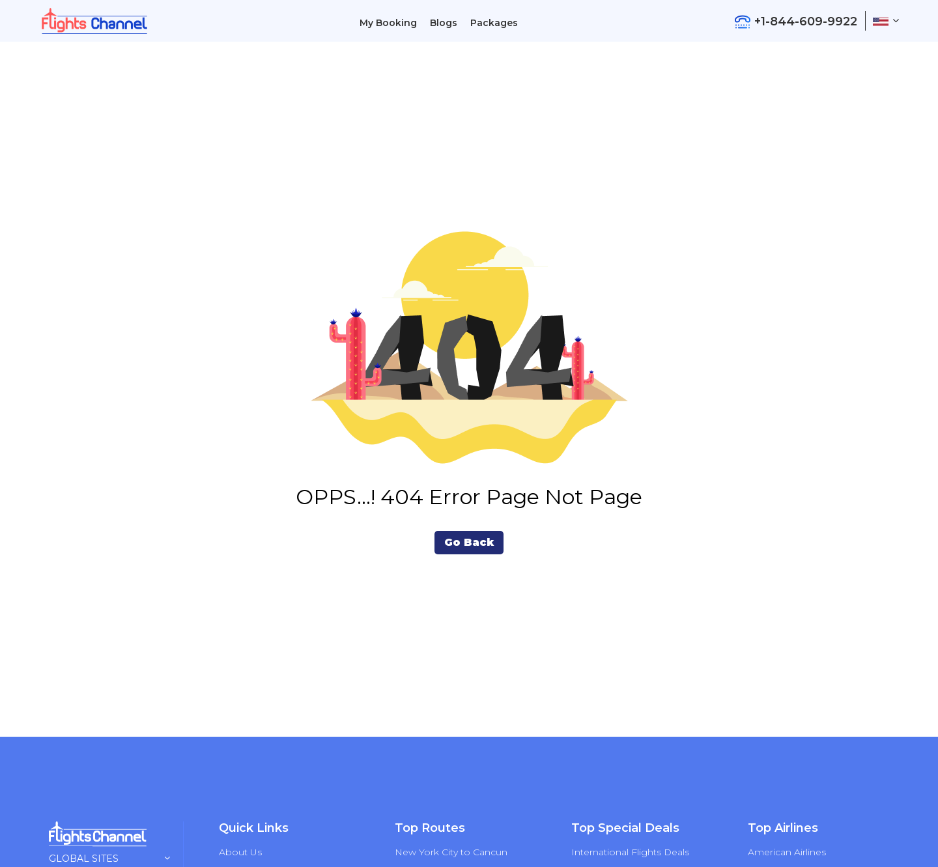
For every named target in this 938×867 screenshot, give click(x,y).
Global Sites (109, 858)
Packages (494, 22)
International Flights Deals (630, 852)
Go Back (469, 542)
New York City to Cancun (451, 852)
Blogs (443, 22)
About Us (240, 852)
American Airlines (787, 852)
